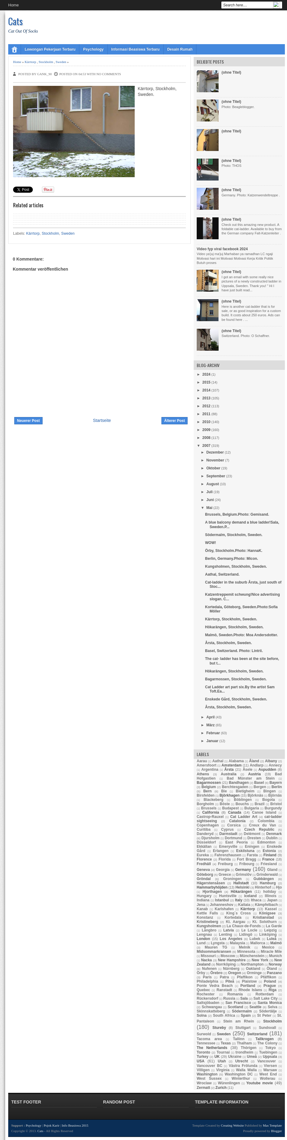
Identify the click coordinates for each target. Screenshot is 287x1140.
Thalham (244, 1043)
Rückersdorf (207, 998)
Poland (270, 981)
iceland (250, 896)
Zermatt (203, 1088)
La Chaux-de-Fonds (243, 926)
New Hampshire (232, 960)
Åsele (247, 769)
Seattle (255, 1007)
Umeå (252, 1056)
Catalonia (237, 821)
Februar (213, 733)
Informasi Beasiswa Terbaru (135, 49)
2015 (206, 382)
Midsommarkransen (214, 951)
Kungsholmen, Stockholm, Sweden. (236, 566)
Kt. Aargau (235, 922)
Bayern (275, 782)
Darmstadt (228, 834)
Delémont (252, 834)
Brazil (260, 804)
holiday (269, 891)
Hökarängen (241, 891)
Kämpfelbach (266, 905)
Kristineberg (207, 922)
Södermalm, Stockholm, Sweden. (233, 535)
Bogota (268, 800)
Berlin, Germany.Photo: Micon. (231, 558)
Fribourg (246, 864)
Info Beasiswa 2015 (75, 1125)
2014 (206, 390)
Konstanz (205, 917)
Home (13, 5)
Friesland (269, 864)
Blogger (276, 1131)
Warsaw (270, 1070)
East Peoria (236, 842)
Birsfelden (206, 795)
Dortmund (233, 838)
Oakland (253, 968)
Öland (272, 968)
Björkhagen (230, 795)
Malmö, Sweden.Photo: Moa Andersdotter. (241, 635)
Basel (259, 782)
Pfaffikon (244, 977)
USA (200, 1061)
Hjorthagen (212, 891)
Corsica (233, 825)
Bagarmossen (209, 782)
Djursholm (211, 838)
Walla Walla (246, 1070)
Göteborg (205, 874)
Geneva (203, 870)
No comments (108, 74)
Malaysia (237, 943)
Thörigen (248, 1048)
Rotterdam (265, 994)
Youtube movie (259, 1083)
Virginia (223, 1070)
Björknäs (255, 795)
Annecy (275, 765)
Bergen (260, 787)
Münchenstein (252, 956)
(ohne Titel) (231, 72)
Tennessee (206, 1043)
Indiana (203, 900)
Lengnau (204, 934)
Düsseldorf (206, 842)
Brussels (209, 808)
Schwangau (212, 1007)
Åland (254, 761)
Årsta (229, 769)
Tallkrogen (264, 1039)
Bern (207, 791)
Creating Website (232, 1125)
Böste (225, 804)
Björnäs (275, 795)
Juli (209, 492)
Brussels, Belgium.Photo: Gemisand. (237, 514)
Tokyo (270, 1048)
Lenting (225, 934)
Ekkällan (204, 846)
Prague (270, 986)
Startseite (102, 420)
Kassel (271, 909)
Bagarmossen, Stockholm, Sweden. (236, 679)
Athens (203, 774)
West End (268, 1074)
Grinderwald (267, 874)
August (212, 484)
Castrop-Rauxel (210, 817)
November (215, 460)
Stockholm (46, 62)
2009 (206, 430)
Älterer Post (174, 421)
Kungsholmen (209, 926)
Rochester (206, 994)
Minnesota (246, 951)
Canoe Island (264, 812)
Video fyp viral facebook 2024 (222, 249)
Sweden (61, 62)
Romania (235, 994)
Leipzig (270, 930)
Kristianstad (263, 917)
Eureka (203, 855)
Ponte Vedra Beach (215, 986)
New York (260, 960)
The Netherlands (212, 1048)
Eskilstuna (245, 851)
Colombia (266, 821)
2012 (206, 406)
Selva (272, 1007)
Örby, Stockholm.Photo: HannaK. (233, 551)
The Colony (267, 1043)
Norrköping (226, 964)
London (203, 939)
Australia (228, 774)
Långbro (209, 930)
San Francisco (238, 1003)
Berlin (276, 787)
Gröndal (204, 879)
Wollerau (267, 1078)
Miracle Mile (271, 951)
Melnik (244, 947)
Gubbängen (264, 879)
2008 (206, 438)
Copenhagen (208, 825)
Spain (246, 1015)
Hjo (279, 887)
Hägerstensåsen (211, 883)
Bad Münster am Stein (251, 778)
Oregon (234, 973)
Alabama (236, 761)
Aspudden (267, 769)
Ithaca (256, 900)
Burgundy (273, 808)
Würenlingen (229, 1083)
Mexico (268, 947)
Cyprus (227, 829)
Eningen (252, 846)
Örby (201, 973)
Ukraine (234, 1056)
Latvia (228, 930)
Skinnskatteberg (211, 1011)
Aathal (217, 761)
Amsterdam (232, 765)
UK (217, 1056)
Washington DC (239, 1074)
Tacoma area (209, 1039)
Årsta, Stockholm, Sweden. (228, 643)
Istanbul (222, 900)
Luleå (271, 939)
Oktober (213, 468)
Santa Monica (270, 1003)
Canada (234, 812)
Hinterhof (263, 887)
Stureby (219, 1028)
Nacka (206, 960)
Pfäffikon (268, 977)
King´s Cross (238, 913)
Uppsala (270, 1056)
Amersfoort (206, 765)
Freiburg (225, 864)
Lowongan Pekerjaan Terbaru (50, 49)
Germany (243, 870)
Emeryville (228, 846)
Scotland (235, 1007)
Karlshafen (224, 909)
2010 (206, 422)
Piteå (229, 981)
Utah (222, 1061)
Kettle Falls (207, 913)
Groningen (232, 879)
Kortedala (233, 917)
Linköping (268, 934)
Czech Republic (259, 829)
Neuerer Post (28, 421)
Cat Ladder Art (243, 817)
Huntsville (228, 896)
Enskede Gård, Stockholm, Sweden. (236, 699)
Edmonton (266, 842)
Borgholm (205, 804)
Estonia (269, 851)
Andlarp (256, 765)
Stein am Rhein (238, 1021)
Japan (272, 900)
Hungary (204, 896)
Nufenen (209, 968)
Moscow (227, 956)
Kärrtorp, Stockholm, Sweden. (231, 619)
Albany (271, 761)
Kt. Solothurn (264, 922)
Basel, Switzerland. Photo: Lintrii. (234, 651)
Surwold (204, 1034)
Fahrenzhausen (227, 855)
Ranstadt (224, 990)
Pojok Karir (52, 1125)
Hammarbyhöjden (212, 887)
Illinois (270, 896)
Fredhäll (204, 864)
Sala (244, 998)
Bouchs (242, 804)
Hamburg (268, 883)
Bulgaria (251, 808)
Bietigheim (245, 791)
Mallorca (257, 943)
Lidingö (245, 934)
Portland (247, 986)
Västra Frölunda (243, 1066)
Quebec (203, 990)
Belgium (209, 787)
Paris (207, 977)
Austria (254, 774)
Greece (225, 874)
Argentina (209, 769)
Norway (275, 964)
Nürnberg (231, 968)
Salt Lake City (266, 998)
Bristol (276, 804)
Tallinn (238, 1039)
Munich (275, 956)
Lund (201, 943)
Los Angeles (231, 939)
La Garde (274, 926)
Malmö (276, 943)
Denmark (274, 834)
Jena (201, 905)
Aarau (202, 761)
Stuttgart (243, 1028)
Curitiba (203, 829)
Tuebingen (268, 1052)
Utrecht (241, 1061)
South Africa (224, 1015)
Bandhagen (239, 782)
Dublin (272, 838)
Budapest (230, 808)
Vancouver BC (209, 1066)
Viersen (270, 1066)
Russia (229, 998)
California (210, 812)
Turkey (202, 1056)
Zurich (221, 1088)
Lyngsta (218, 943)
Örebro (216, 973)
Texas (226, 1043)
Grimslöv (244, 874)
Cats (15, 21)
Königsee (267, 913)
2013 (206, 398)
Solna (202, 1015)
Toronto (203, 1052)
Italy (238, 900)
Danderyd (205, 834)
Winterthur (241, 1078)
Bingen (269, 791)
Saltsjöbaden (208, 1003)
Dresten (254, 838)
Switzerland (257, 1034)
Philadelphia (207, 981)
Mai (209, 508)
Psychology (93, 49)
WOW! (210, 543)
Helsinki (242, 887)
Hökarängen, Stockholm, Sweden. (234, 627)
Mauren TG (216, 947)
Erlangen (220, 851)
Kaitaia (244, 905)
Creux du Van (262, 825)
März (210, 725)
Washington (207, 1074)
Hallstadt (241, 883)
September (215, 476)
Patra (224, 977)
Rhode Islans (250, 990)
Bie (224, 791)
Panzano (274, 973)
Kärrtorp (30, 62)
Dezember (215, 452)
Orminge (254, 973)
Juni (210, 500)
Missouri (208, 956)
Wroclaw (204, 1083)
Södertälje (268, 1011)
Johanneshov (221, 905)
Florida (225, 859)
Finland (269, 855)
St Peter (264, 1015)
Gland (272, 870)
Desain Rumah (179, 49)
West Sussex (209, 1078)
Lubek (255, 939)
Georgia (223, 870)
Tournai (223, 1052)
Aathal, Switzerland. (222, 574)
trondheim (245, 1052)
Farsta (252, 855)
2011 (206, 414)
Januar (212, 741)
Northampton (252, 964)
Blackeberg (213, 800)
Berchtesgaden (235, 787)
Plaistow (249, 981)
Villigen (203, 1070)
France (268, 859)
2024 (206, 374)
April (210, 717)
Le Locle (249, 930)
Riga (272, 990)
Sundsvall (267, 1028)
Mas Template (272, 1125)
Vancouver (267, 1061)
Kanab (202, 909)
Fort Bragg (246, 859)
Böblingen (243, 800)
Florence (204, 859)
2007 (206, 446)
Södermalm (242, 1011)
